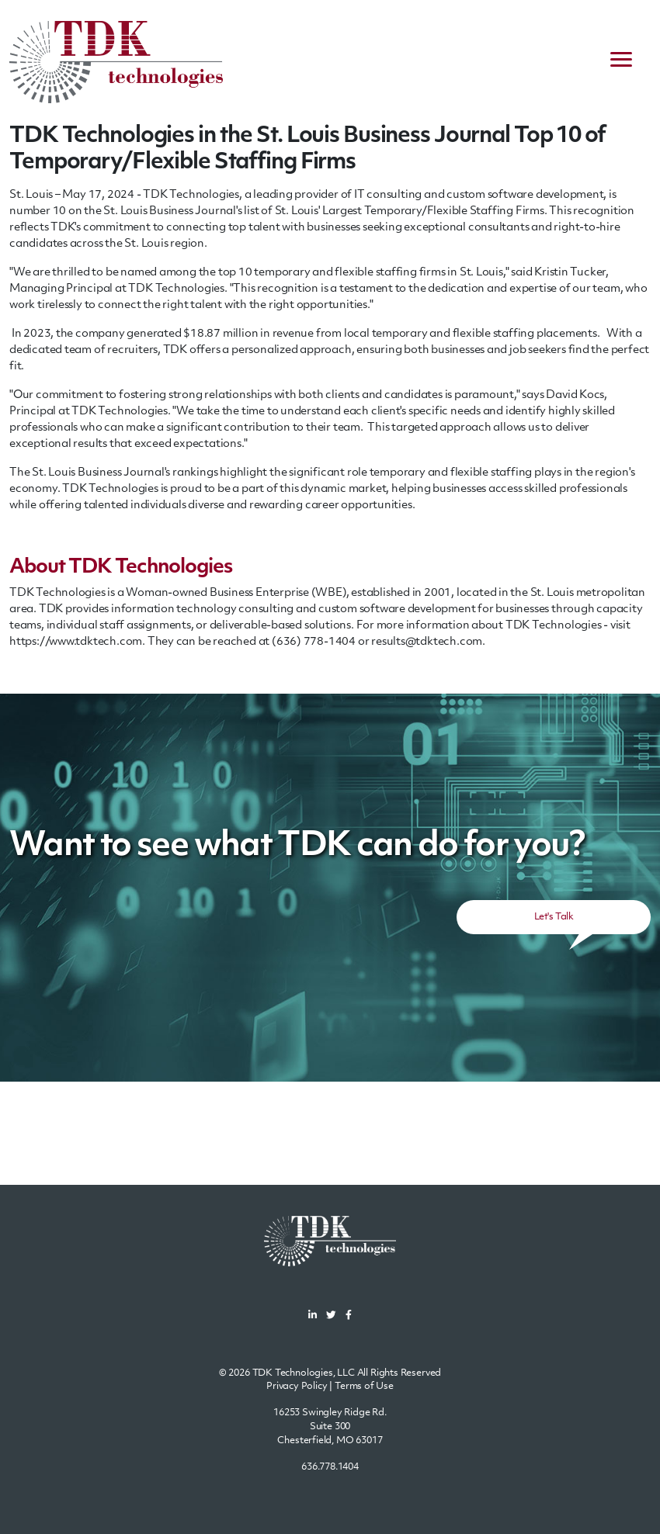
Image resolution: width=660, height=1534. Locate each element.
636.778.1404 (330, 1467)
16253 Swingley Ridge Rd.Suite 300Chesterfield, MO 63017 (330, 1427)
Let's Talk (553, 917)
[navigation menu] (621, 62)
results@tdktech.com (426, 642)
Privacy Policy (297, 1386)
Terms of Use (364, 1386)
